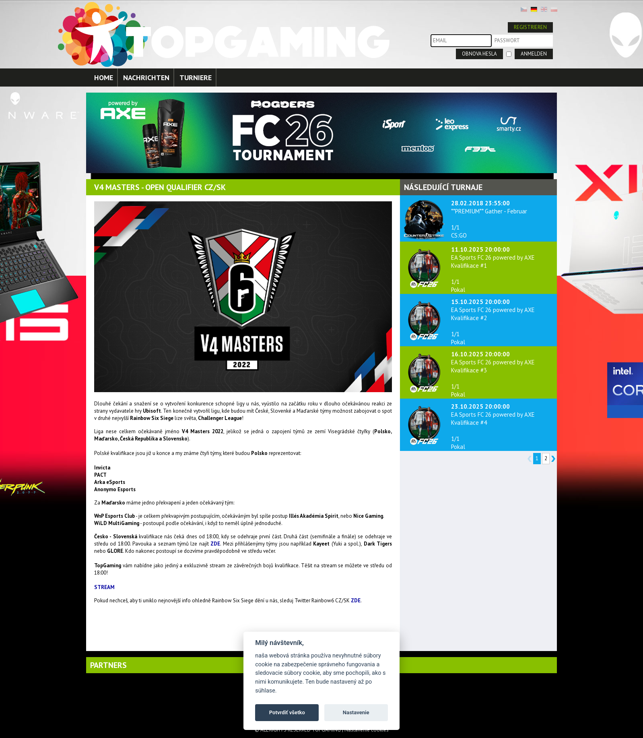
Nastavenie (356, 712)
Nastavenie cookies (366, 729)
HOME (103, 77)
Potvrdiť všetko (287, 712)
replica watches (112, 614)
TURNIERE (195, 77)
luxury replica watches (156, 614)
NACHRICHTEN (146, 77)
